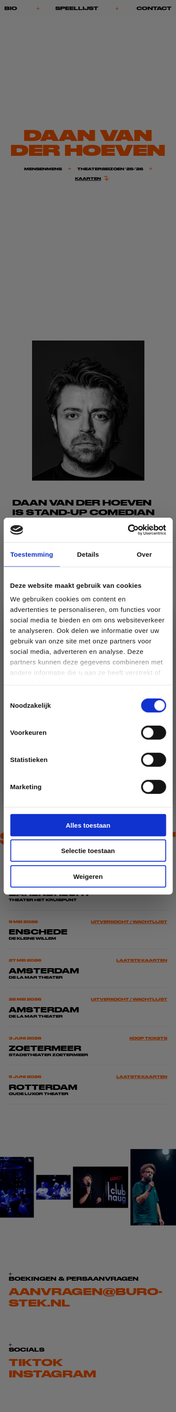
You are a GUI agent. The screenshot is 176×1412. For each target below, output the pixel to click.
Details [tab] (88, 554)
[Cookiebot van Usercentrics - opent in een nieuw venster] (127, 530)
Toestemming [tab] (31, 554)
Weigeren (88, 876)
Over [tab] (144, 554)
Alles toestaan (88, 825)
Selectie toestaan (88, 850)
